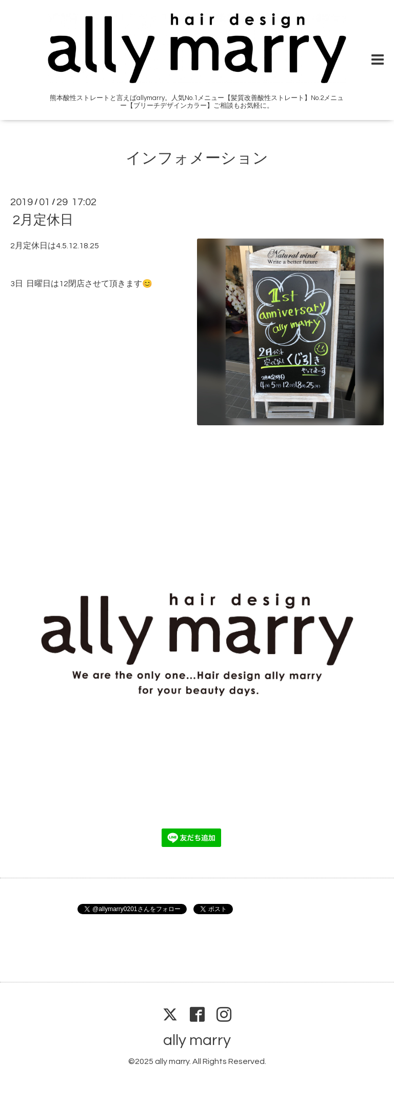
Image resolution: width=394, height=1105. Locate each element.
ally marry (197, 1040)
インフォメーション (197, 158)
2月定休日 (43, 220)
